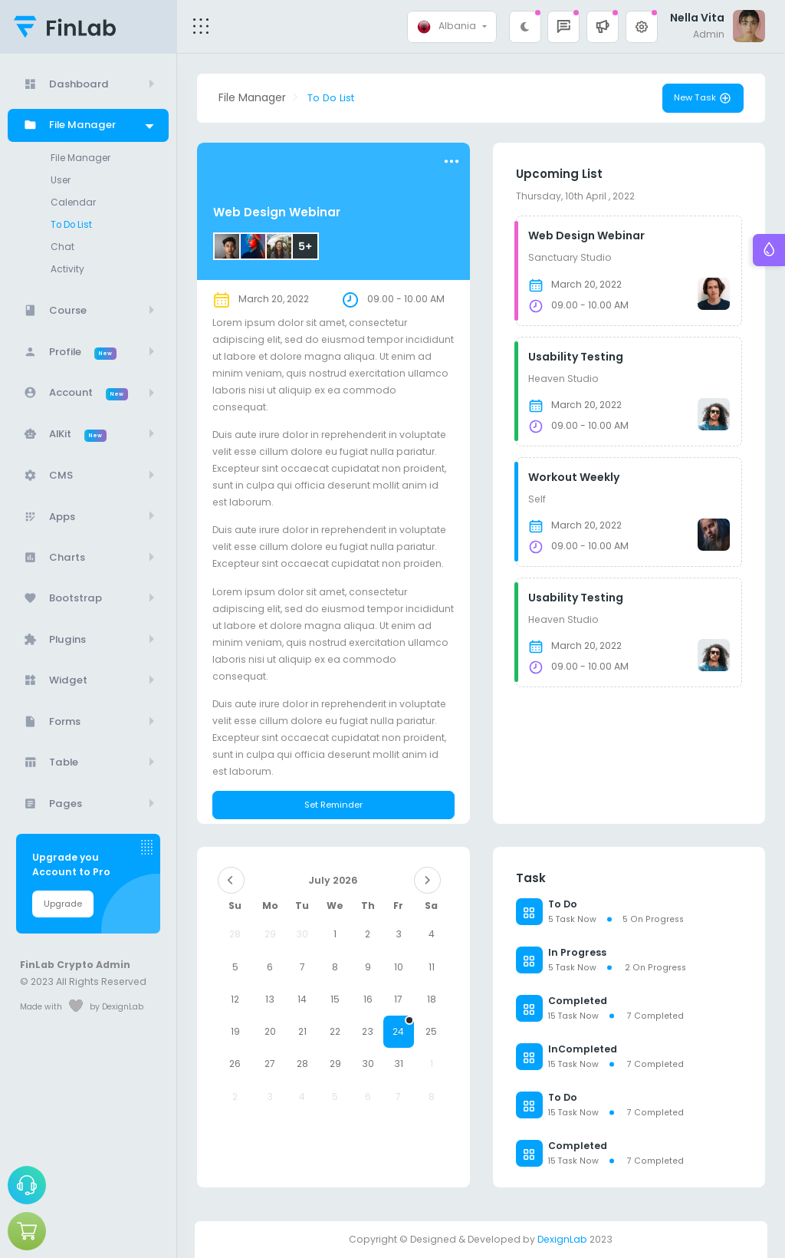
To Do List (71, 225)
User (61, 180)
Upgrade (63, 903)
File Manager (80, 158)
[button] (602, 27)
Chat (62, 247)
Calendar (73, 202)
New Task (703, 98)
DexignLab (562, 1239)
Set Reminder (333, 805)
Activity (67, 269)
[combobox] (452, 27)
